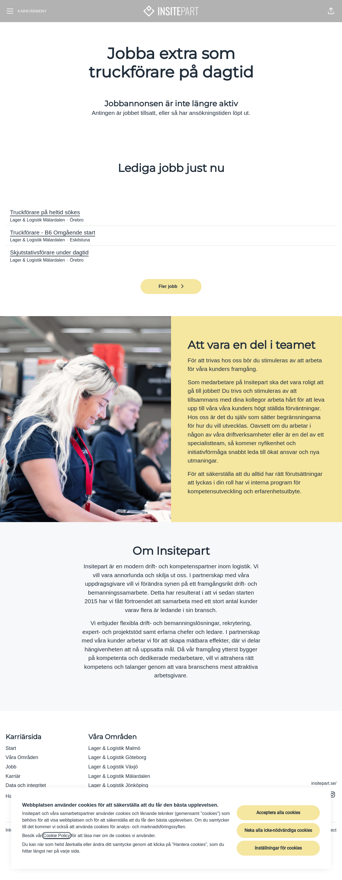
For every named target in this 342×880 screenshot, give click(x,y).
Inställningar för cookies (278, 848)
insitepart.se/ (323, 783)
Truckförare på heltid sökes (171, 212)
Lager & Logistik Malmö (114, 748)
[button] (331, 11)
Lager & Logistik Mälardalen (119, 776)
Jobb (11, 767)
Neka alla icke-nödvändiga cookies (278, 830)
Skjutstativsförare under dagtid (171, 252)
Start (11, 748)
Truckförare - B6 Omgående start (171, 232)
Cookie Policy (56, 835)
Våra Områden (22, 757)
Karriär (13, 776)
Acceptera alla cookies (278, 812)
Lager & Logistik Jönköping (118, 785)
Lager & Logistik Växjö (113, 767)
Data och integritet (26, 785)
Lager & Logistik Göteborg (117, 757)
